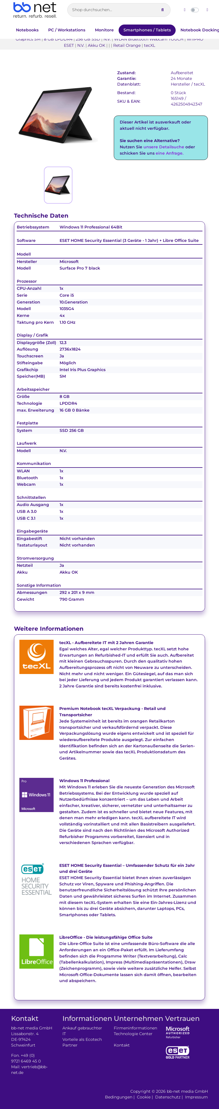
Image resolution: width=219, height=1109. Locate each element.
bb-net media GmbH (187, 1091)
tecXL (199, 84)
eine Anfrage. (169, 153)
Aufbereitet (182, 72)
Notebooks (27, 30)
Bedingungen (118, 1097)
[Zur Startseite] (35, 10)
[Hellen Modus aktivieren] (184, 10)
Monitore (104, 30)
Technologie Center (133, 1033)
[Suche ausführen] (162, 10)
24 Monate (181, 78)
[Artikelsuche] (119, 10)
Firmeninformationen (135, 1028)
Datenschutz (168, 1097)
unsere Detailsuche (163, 146)
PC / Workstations (66, 30)
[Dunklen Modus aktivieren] (207, 10)
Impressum (196, 1097)
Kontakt (122, 1045)
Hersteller (180, 84)
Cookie (144, 1097)
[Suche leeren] (152, 10)
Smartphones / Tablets (147, 30)
